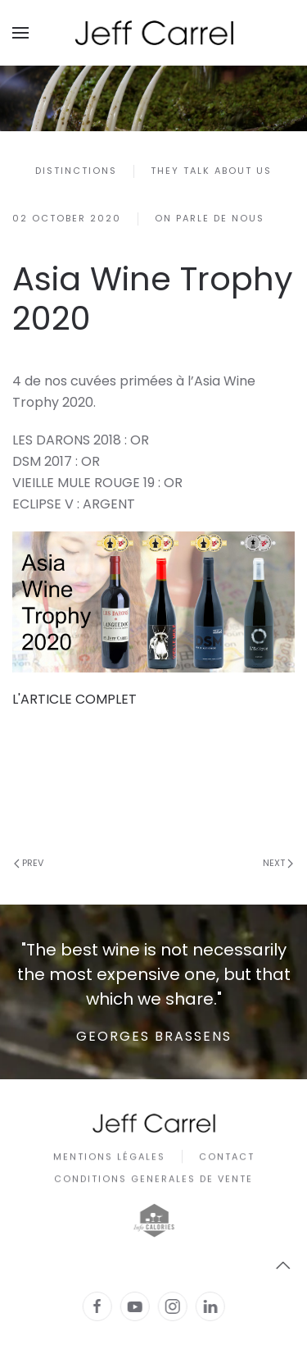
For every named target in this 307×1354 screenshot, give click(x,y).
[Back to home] (153, 33)
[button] (20, 33)
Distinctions (76, 170)
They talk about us (211, 170)
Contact (227, 1158)
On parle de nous (209, 218)
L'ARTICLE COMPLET (74, 699)
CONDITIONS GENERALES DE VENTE (153, 1181)
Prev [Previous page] (28, 862)
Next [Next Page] (278, 862)
